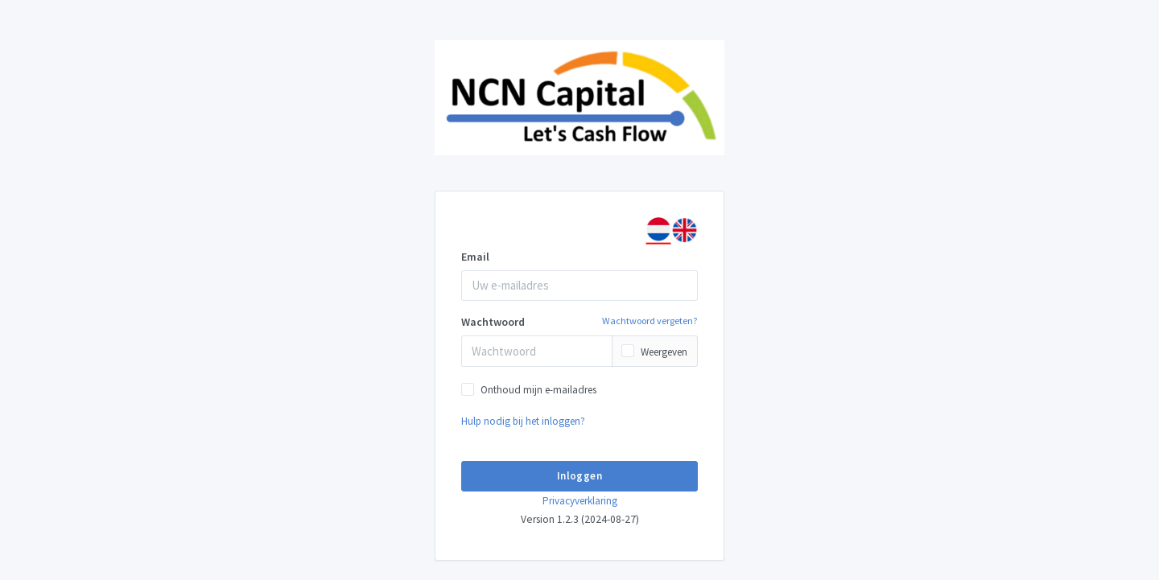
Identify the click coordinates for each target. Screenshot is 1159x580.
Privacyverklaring (579, 501)
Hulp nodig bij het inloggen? (523, 421)
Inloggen (579, 476)
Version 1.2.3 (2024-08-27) (580, 519)
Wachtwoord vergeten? (650, 321)
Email (475, 256)
